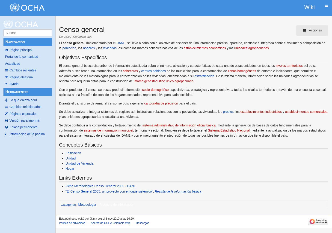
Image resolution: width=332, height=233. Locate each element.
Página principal (21, 50)
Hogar (69, 168)
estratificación (204, 76)
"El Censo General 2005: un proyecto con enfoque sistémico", (133, 191)
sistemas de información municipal (108, 130)
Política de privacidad (72, 223)
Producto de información (116, 204)
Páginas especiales (23, 114)
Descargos (142, 223)
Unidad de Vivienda (79, 163)
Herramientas (16, 92)
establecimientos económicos (205, 48)
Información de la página (27, 134)
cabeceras (130, 71)
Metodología (87, 204)
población (69, 48)
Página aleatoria (21, 77)
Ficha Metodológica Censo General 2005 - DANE (100, 186)
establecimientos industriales (261, 111)
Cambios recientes (22, 70)
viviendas (110, 48)
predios (228, 111)
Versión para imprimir (24, 120)
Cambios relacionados (25, 107)
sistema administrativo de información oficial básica (179, 125)
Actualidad (12, 63)
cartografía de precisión (161, 103)
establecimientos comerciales (306, 111)
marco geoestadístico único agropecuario (163, 81)
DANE (120, 43)
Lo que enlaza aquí (23, 100)
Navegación (15, 42)
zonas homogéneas (242, 71)
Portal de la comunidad (21, 56)
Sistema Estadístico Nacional (229, 130)
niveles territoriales (289, 65)
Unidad (70, 158)
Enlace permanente (23, 127)
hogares (89, 48)
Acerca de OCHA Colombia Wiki (110, 223)
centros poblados (153, 71)
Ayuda (13, 84)
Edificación (73, 153)
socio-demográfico (155, 90)
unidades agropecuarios (251, 48)
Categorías (68, 204)
